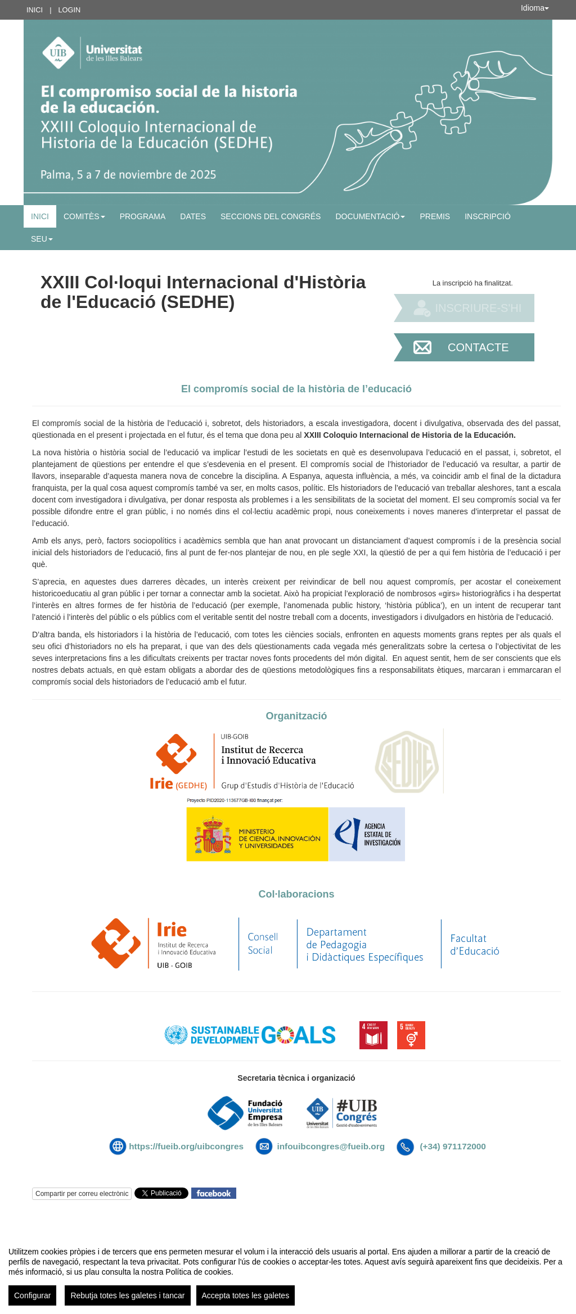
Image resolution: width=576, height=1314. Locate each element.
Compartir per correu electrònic (81, 1194)
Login (69, 10)
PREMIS (435, 216)
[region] (288, 1272)
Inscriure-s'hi (478, 308)
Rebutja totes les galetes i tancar (127, 1295)
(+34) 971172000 (452, 1146)
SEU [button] (42, 238)
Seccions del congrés (270, 216)
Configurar (32, 1295)
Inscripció (488, 216)
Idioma (535, 7)
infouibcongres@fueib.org (331, 1146)
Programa (143, 216)
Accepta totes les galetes (246, 1295)
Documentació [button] (370, 216)
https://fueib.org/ (163, 1146)
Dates (193, 216)
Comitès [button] (84, 216)
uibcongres (221, 1146)
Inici (34, 10)
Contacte (478, 347)
